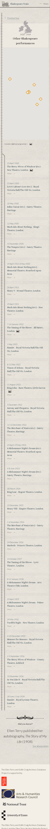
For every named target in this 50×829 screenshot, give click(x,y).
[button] (37, 104)
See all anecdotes (41, 746)
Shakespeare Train (19, 4)
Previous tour (13, 18)
